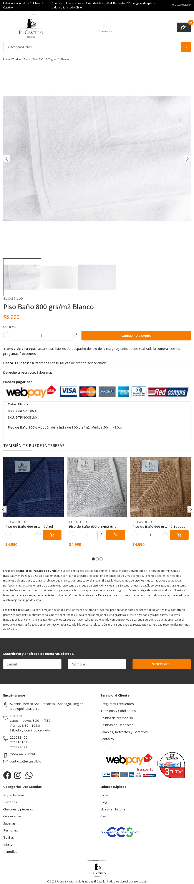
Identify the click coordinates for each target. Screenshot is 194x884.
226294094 (18, 747)
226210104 (18, 742)
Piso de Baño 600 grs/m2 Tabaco (159, 526)
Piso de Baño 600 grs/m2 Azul (29, 526)
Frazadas (10, 802)
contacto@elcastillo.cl (25, 761)
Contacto (107, 739)
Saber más (45, 372)
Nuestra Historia (112, 809)
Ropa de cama (14, 795)
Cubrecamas (12, 816)
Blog (103, 802)
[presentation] (6, 158)
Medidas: (15, 410)
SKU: (11, 417)
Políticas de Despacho (116, 725)
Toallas (16, 59)
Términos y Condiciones (118, 710)
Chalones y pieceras (18, 809)
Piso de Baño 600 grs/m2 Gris (92, 526)
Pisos (27, 59)
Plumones (10, 830)
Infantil (8, 844)
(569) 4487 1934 (22, 754)
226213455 (18, 737)
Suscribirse (161, 664)
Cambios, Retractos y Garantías (124, 732)
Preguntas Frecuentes (117, 704)
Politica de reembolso (116, 718)
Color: (12, 404)
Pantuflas (10, 851)
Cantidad (10, 327)
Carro (104, 816)
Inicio (6, 59)
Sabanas (9, 823)
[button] (93, 558)
